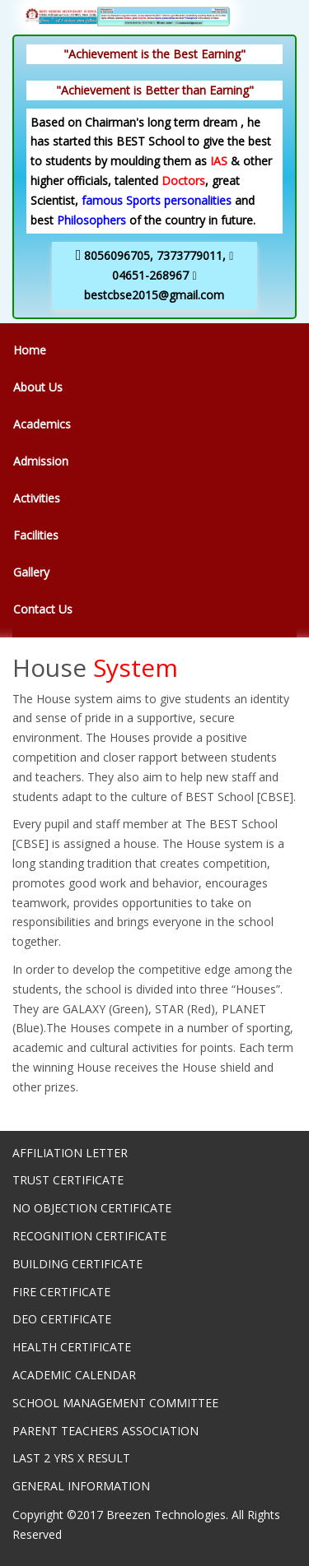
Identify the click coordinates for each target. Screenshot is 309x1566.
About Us (38, 387)
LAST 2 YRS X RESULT (71, 1458)
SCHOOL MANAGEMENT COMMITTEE (115, 1403)
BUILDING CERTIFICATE (77, 1264)
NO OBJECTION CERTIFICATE (91, 1208)
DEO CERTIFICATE (61, 1319)
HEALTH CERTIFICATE (71, 1347)
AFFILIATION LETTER (70, 1153)
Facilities (36, 535)
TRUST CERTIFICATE (68, 1180)
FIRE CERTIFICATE (61, 1292)
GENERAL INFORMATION (81, 1486)
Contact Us (43, 609)
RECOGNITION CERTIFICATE (89, 1236)
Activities (36, 498)
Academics (42, 424)
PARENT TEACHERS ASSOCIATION (105, 1431)
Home (29, 350)
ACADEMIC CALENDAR (74, 1375)
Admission (40, 461)
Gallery (31, 572)
